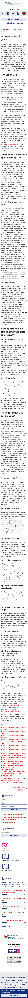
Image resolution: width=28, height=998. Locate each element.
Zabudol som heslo (9, 822)
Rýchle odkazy (14, 9)
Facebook (7, 13)
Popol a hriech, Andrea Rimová (11, 906)
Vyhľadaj (14, 836)
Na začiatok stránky (20, 788)
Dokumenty (8, 29)
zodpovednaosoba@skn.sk (12, 144)
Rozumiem (14, 995)
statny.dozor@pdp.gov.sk (11, 711)
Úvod (2, 29)
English (24, 13)
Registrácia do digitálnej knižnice (13, 814)
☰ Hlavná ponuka (14, 19)
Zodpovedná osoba (6, 775)
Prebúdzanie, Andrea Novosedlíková (12, 920)
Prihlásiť (14, 810)
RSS (18, 13)
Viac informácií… (6, 992)
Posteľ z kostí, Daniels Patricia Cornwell (13, 912)
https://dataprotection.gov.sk (15, 705)
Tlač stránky (23, 790)
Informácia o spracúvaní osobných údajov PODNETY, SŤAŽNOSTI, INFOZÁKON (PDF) (13, 741)
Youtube (13, 13)
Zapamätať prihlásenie (8, 806)
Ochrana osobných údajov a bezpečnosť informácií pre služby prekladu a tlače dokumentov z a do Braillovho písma (13, 780)
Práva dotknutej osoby (7, 769)
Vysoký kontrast (2, 13)
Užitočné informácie (14, 23)
